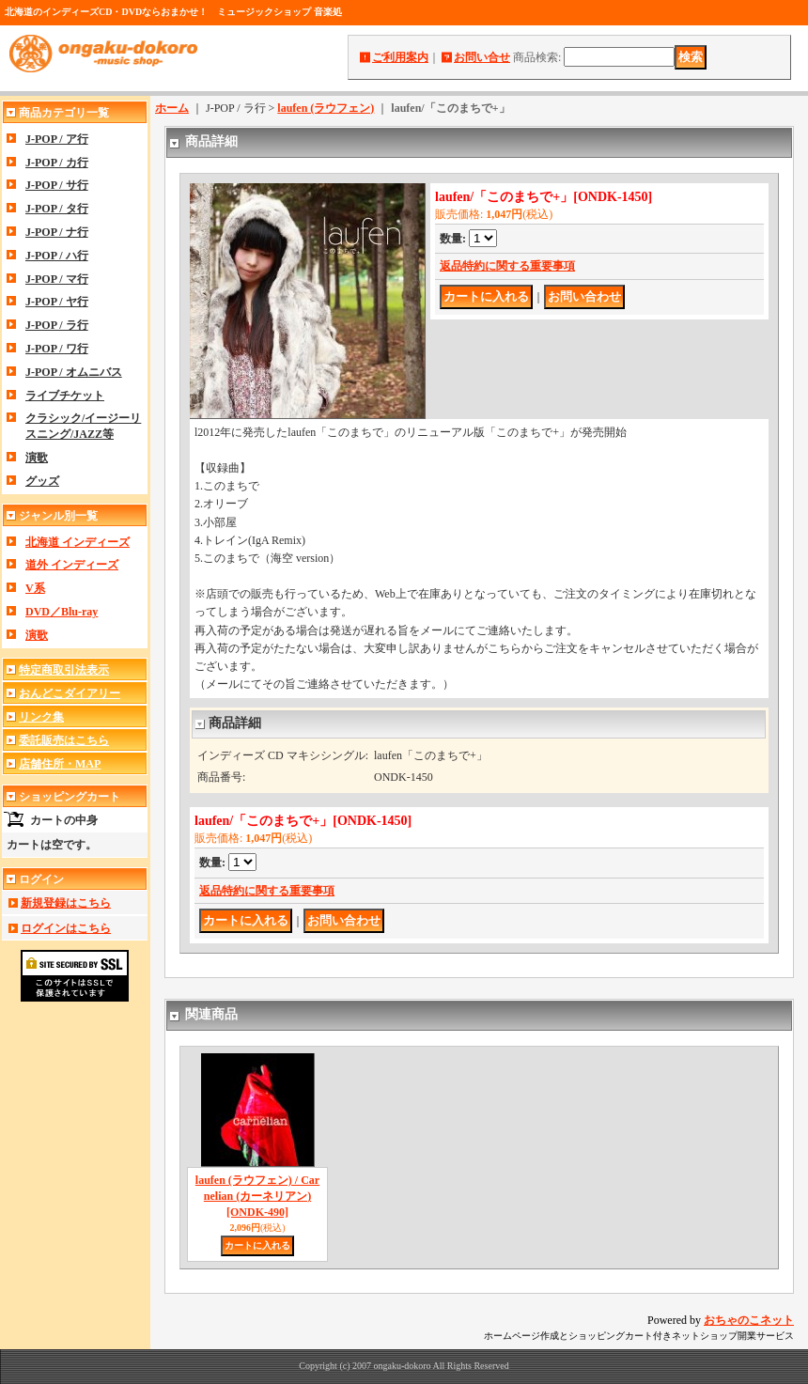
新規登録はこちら (66, 903)
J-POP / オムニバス (73, 372)
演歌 (36, 457)
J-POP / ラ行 (56, 325)
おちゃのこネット (749, 1320)
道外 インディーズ (71, 564)
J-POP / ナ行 (56, 232)
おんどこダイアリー (69, 693)
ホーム (172, 108)
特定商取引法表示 (64, 669)
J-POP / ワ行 (56, 348)
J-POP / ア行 (56, 139)
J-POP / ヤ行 (56, 301)
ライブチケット (64, 395)
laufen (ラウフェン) (325, 108)
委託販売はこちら (64, 740)
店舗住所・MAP (60, 763)
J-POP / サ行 (56, 185)
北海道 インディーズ (77, 542)
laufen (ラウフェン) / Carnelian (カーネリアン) (257, 1196)
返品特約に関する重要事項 (507, 265)
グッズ (42, 481)
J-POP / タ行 (56, 208)
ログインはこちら (66, 928)
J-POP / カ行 (56, 162)
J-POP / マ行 (56, 279)
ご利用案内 (400, 57)
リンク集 (41, 716)
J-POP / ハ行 (56, 255)
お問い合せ (482, 57)
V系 (35, 588)
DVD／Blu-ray (61, 611)
